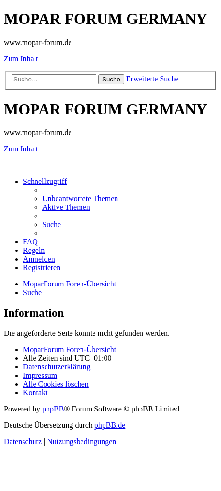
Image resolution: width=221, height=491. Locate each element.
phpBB (53, 409)
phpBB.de (109, 425)
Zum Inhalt (21, 59)
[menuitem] (80, 198)
